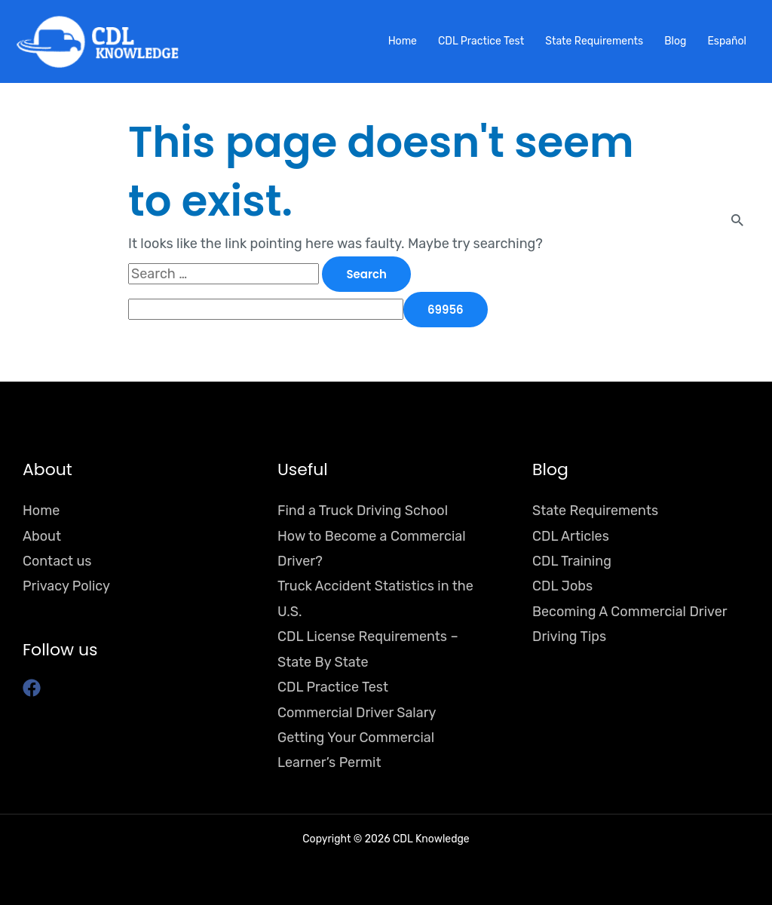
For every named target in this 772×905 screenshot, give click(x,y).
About (42, 536)
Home (402, 41)
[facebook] (34, 688)
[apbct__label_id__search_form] (265, 309)
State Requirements (594, 41)
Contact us (57, 561)
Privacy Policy (66, 586)
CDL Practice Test (481, 41)
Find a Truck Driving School (362, 510)
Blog (675, 41)
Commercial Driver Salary (356, 712)
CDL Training (571, 561)
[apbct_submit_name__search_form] (445, 309)
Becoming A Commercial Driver (630, 611)
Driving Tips (569, 636)
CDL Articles (570, 536)
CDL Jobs (562, 586)
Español (726, 41)
